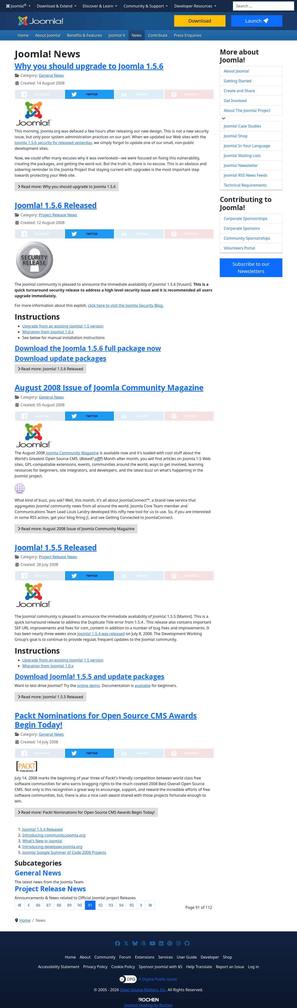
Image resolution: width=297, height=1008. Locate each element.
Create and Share (239, 90)
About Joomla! (48, 35)
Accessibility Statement (58, 966)
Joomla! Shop (235, 136)
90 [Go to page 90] (79, 905)
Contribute (157, 35)
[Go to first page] (20, 905)
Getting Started (237, 81)
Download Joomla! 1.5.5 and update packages (89, 676)
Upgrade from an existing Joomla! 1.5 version (62, 326)
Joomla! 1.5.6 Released (56, 205)
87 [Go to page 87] (48, 905)
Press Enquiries (188, 35)
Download (199, 21)
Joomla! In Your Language (247, 145)
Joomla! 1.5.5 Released (56, 547)
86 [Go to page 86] (38, 905)
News (137, 35)
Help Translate (199, 966)
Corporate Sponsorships (245, 218)
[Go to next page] (141, 905)
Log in (253, 966)
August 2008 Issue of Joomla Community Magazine (109, 387)
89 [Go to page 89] (69, 905)
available (142, 685)
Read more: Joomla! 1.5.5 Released (50, 696)
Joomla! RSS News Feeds (245, 175)
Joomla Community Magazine (72, 452)
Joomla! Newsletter (241, 165)
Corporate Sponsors (242, 228)
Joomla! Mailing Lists (242, 155)
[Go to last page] (150, 905)
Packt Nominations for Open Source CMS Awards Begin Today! (106, 720)
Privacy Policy (95, 966)
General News (51, 75)
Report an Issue (230, 966)
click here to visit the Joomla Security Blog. (126, 305)
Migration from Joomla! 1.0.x (48, 331)
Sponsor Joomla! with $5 (160, 966)
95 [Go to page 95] (132, 905)
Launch (256, 21)
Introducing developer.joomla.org (52, 846)
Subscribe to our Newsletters (250, 267)
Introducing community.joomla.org (53, 835)
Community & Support (144, 6)
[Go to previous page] (28, 905)
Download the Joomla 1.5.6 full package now (88, 348)
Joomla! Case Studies (242, 126)
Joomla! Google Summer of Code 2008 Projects (64, 852)
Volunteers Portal (239, 248)
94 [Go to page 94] (121, 905)
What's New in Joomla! (42, 841)
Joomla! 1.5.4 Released (42, 829)
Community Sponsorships (247, 238)
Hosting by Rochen (148, 1005)
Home (23, 35)
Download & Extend (55, 6)
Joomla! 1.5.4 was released (101, 633)
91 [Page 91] (90, 905)
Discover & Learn (98, 6)
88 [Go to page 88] (59, 905)
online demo (88, 685)
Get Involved (235, 100)
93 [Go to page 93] (111, 905)
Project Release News (58, 215)
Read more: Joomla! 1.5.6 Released (50, 368)
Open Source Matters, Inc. (143, 989)
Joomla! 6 (117, 35)
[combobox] (263, 6)
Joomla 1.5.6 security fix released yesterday (53, 142)
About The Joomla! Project (247, 110)
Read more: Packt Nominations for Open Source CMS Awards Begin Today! (86, 812)
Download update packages (60, 358)
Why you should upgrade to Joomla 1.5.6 (89, 66)
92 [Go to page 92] (100, 905)
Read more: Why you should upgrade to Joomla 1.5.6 (67, 186)
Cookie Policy (123, 966)
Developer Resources (193, 6)
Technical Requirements (245, 185)
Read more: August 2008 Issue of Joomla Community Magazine (76, 528)
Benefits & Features (84, 35)
